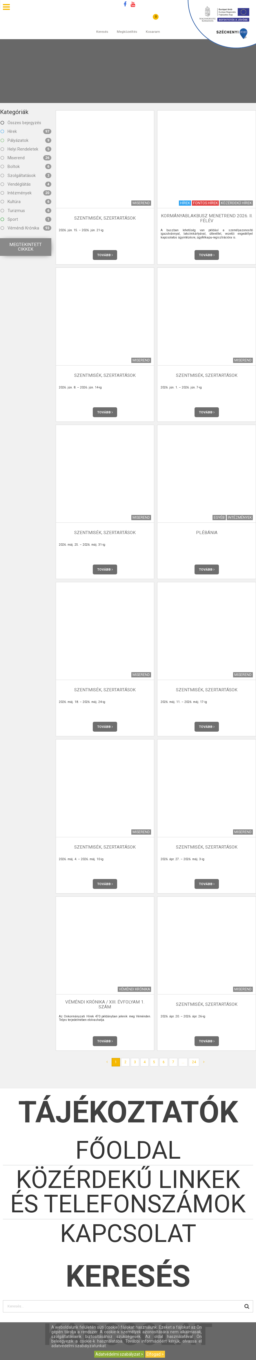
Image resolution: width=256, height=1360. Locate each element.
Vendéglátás (26, 184)
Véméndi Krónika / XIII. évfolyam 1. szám (104, 1004)
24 (194, 1062)
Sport (26, 219)
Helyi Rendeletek (26, 149)
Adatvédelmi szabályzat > (119, 1354)
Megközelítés (127, 25)
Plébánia (206, 532)
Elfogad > (155, 1354)
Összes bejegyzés (21, 122)
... (183, 1062)
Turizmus (26, 210)
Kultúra (26, 201)
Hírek (26, 131)
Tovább (105, 255)
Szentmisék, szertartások (105, 218)
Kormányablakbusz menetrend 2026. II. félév (207, 218)
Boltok (26, 166)
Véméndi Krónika (26, 228)
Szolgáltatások (26, 175)
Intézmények (26, 193)
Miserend (26, 157)
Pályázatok (26, 140)
